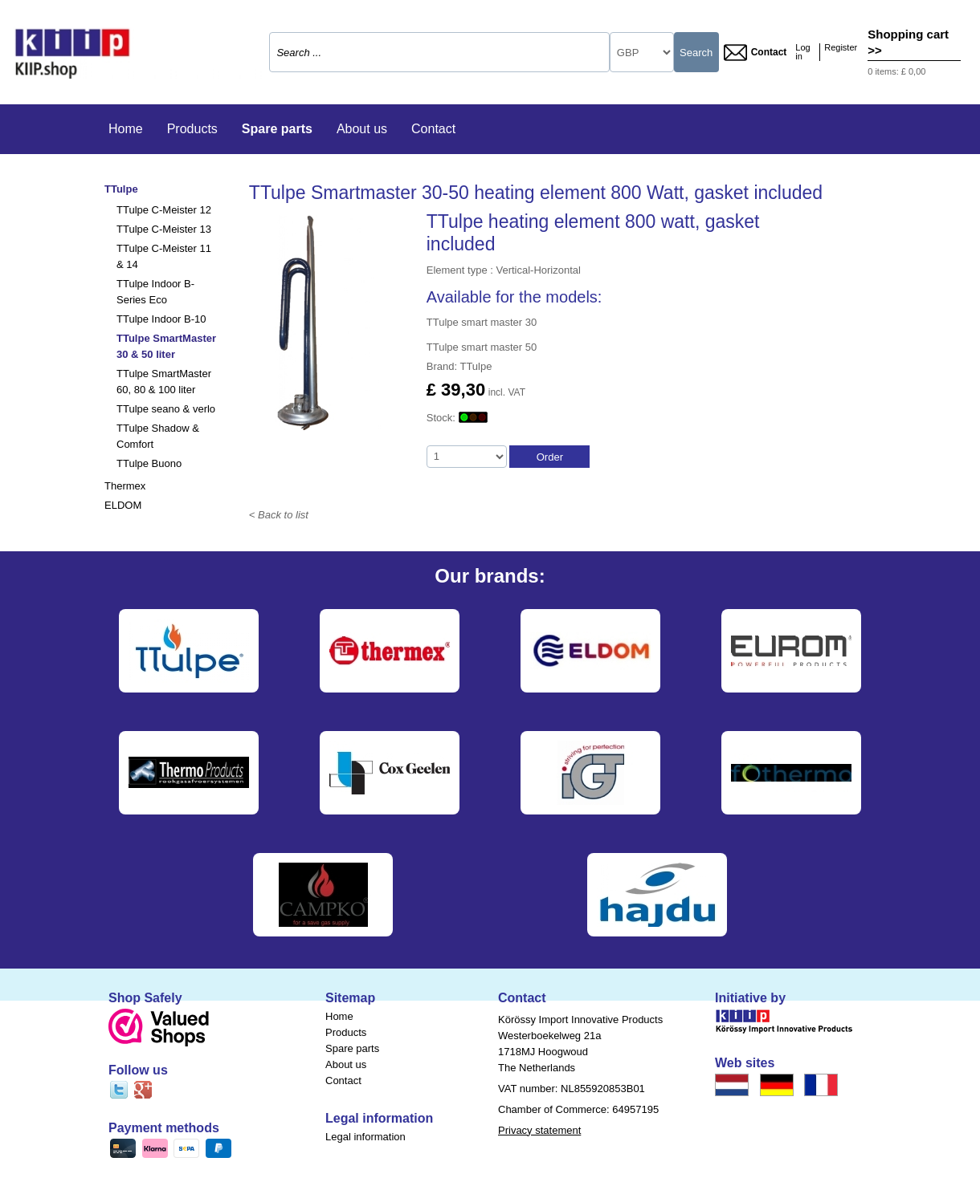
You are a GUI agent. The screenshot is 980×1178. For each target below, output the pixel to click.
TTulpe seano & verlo (165, 409)
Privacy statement (539, 1130)
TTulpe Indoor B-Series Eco (155, 292)
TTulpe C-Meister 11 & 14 (163, 256)
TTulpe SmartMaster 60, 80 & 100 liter (163, 382)
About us (362, 129)
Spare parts (277, 129)
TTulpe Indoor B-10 (161, 319)
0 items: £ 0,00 (896, 71)
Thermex (124, 486)
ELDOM (122, 505)
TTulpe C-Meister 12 (163, 210)
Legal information (365, 1137)
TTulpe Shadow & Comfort (157, 436)
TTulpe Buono (149, 463)
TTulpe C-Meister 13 (163, 229)
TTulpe (121, 189)
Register (840, 47)
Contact (755, 52)
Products (192, 129)
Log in (802, 52)
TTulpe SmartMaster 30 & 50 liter (166, 346)
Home (125, 129)
